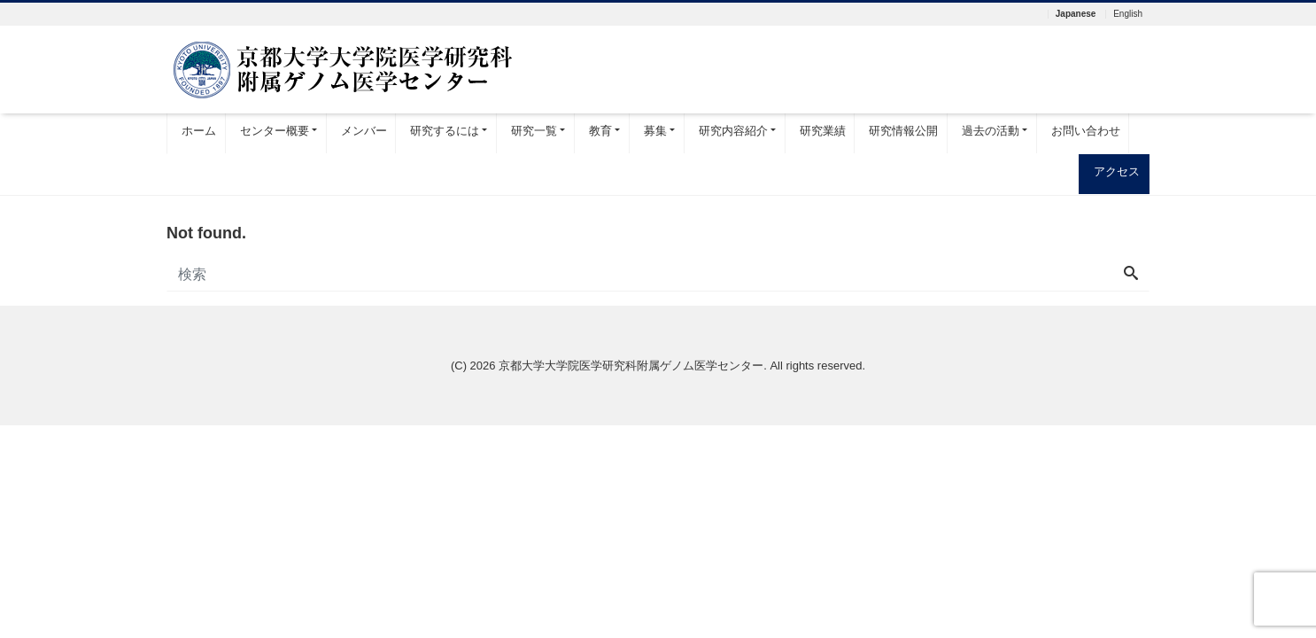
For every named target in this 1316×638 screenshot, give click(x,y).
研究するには (444, 130)
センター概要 (274, 130)
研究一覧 (534, 130)
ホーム (199, 130)
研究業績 (823, 130)
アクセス (1117, 171)
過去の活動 (990, 130)
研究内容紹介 (733, 130)
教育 (600, 130)
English (1127, 14)
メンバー (364, 130)
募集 (655, 130)
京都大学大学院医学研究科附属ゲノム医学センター (631, 365)
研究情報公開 (903, 130)
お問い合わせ (1085, 130)
